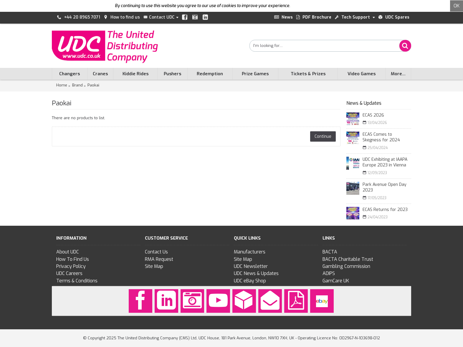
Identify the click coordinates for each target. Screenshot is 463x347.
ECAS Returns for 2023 (385, 209)
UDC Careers (69, 273)
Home (61, 85)
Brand (77, 85)
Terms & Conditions (76, 281)
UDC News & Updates (256, 273)
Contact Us (156, 252)
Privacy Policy (71, 266)
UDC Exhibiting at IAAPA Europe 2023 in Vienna (385, 162)
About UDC (67, 252)
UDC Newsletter (251, 266)
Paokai (93, 85)
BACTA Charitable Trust (348, 259)
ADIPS (329, 273)
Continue (323, 136)
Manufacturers (249, 252)
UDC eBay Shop (250, 281)
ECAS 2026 (373, 115)
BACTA (330, 252)
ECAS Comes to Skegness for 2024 (381, 137)
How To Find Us (72, 259)
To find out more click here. (316, 6)
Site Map (154, 266)
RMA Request (159, 259)
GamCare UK (336, 281)
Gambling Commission (346, 266)
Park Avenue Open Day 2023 (384, 187)
